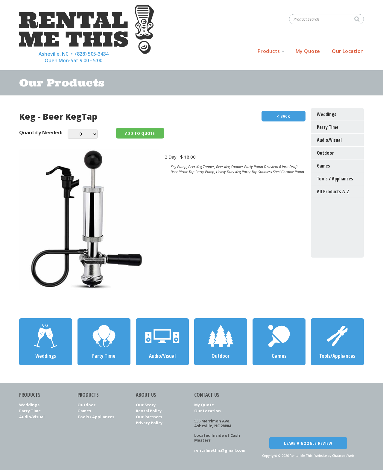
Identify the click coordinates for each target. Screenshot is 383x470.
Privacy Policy (149, 422)
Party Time (30, 410)
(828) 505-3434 (92, 54)
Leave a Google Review (308, 443)
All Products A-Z (333, 191)
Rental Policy (149, 410)
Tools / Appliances (95, 416)
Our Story (146, 404)
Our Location (348, 51)
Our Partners (149, 416)
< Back (283, 116)
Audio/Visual (32, 416)
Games (84, 410)
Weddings (29, 404)
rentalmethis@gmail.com (219, 450)
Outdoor (86, 404)
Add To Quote (140, 133)
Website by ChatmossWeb (334, 456)
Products (269, 51)
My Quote (308, 51)
